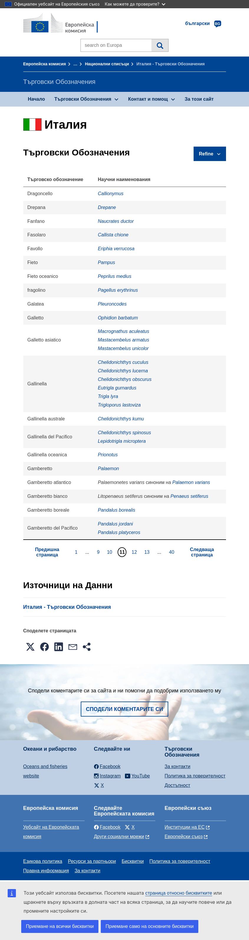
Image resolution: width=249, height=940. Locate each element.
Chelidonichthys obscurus (124, 379)
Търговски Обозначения (82, 99)
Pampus (106, 262)
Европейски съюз (184, 836)
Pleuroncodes (112, 303)
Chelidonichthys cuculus (123, 362)
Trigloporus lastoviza (119, 404)
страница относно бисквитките (178, 893)
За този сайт (199, 99)
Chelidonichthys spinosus (124, 432)
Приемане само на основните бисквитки (149, 926)
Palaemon (108, 468)
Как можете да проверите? (135, 3)
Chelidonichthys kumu (121, 418)
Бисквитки (133, 861)
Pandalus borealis (116, 510)
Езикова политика (42, 861)
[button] (30, 647)
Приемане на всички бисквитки (60, 926)
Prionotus (108, 454)
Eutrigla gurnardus (117, 387)
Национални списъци (107, 64)
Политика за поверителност (195, 775)
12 (135, 552)
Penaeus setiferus (189, 496)
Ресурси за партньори (92, 861)
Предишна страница (47, 552)
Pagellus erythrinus (118, 290)
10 (110, 552)
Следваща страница (202, 552)
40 (172, 552)
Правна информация (46, 870)
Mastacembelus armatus (123, 339)
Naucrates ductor (116, 221)
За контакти (177, 766)
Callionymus (110, 193)
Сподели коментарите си (124, 709)
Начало (36, 99)
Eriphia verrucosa (116, 248)
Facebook (107, 827)
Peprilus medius (114, 276)
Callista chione (113, 234)
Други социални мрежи (119, 836)
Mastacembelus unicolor (123, 348)
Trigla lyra (108, 396)
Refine (206, 153)
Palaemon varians (191, 482)
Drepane (107, 207)
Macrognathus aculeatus (123, 331)
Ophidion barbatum (118, 317)
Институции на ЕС (185, 827)
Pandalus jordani (115, 523)
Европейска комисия (44, 64)
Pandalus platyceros (119, 532)
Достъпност (177, 785)
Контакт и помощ (148, 99)
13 (147, 552)
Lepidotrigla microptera (122, 441)
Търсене (159, 45)
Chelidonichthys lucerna (123, 370)
